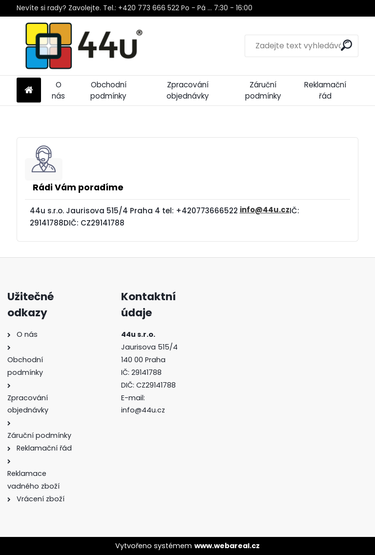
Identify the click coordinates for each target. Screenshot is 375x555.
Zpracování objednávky (188, 90)
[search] (346, 45)
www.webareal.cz (227, 546)
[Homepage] (29, 91)
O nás (58, 90)
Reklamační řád (325, 90)
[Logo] (84, 45)
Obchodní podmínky (108, 90)
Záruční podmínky (263, 90)
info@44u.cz (265, 210)
